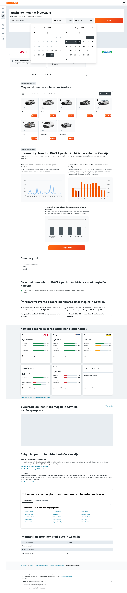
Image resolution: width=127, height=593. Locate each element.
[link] (66, 247)
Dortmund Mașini (29, 522)
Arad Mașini (84, 511)
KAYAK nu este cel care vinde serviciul (67, 581)
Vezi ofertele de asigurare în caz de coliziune (34, 466)
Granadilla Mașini (29, 514)
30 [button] (47, 55)
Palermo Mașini (29, 511)
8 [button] (43, 42)
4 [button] (56, 37)
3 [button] (66, 42)
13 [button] (34, 46)
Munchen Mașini (85, 514)
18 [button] (56, 46)
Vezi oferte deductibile (28, 482)
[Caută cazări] (3, 12)
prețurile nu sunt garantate (65, 576)
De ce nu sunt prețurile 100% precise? (67, 588)
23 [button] (47, 50)
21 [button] (39, 50)
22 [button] (43, 50)
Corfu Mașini (84, 519)
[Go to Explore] (3, 21)
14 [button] (39, 46)
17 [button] (51, 46)
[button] (3, 3)
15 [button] (43, 46)
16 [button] (47, 46)
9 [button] (47, 42)
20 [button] (34, 50)
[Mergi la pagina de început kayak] (12, 3)
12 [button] (60, 42)
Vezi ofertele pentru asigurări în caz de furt (34, 469)
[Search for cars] (3, 16)
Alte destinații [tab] (28, 500)
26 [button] (60, 50)
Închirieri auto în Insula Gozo (57, 565)
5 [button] (60, 37)
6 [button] (34, 42)
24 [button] (52, 50)
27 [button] (34, 55)
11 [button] (56, 42)
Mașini (31, 565)
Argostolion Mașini (58, 522)
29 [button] (43, 55)
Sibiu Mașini (56, 514)
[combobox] (17, 16)
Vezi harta (109, 406)
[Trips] (3, 34)
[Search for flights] (3, 8)
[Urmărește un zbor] (3, 25)
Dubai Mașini (28, 519)
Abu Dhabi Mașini (29, 517)
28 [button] (39, 55)
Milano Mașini (85, 522)
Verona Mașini (57, 519)
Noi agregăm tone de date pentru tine (67, 585)
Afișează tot (46, 356)
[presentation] (86, 329)
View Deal (34, 115)
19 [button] (60, 46)
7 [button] (83, 42)
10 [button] (52, 42)
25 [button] (56, 50)
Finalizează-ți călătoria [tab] (41, 500)
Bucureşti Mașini (85, 517)
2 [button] (47, 37)
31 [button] (52, 55)
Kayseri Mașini (57, 511)
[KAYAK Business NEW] (3, 28)
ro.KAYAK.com (24, 565)
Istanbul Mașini (57, 517)
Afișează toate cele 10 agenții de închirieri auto (35, 397)
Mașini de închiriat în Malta (41, 565)
